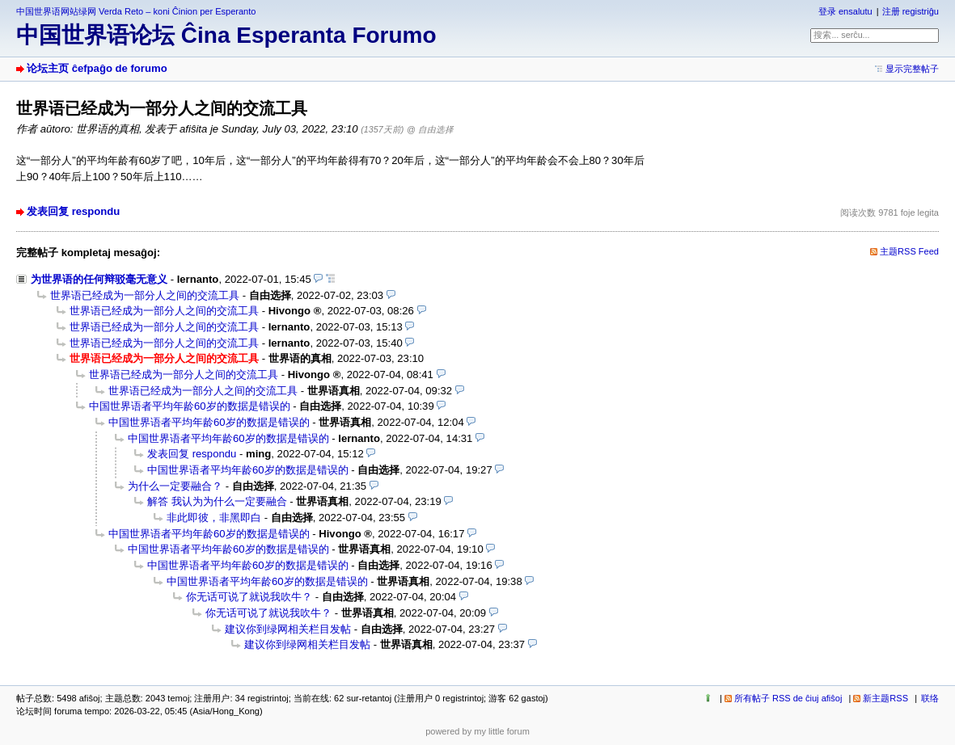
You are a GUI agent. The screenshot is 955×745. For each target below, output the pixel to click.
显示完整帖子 (912, 69)
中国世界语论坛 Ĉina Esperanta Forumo (226, 35)
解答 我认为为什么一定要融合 (217, 501)
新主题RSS (885, 698)
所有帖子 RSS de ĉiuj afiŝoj (788, 698)
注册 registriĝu (910, 11)
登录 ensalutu (845, 11)
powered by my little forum (477, 731)
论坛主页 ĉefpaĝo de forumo (97, 68)
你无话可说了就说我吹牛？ (249, 597)
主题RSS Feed (909, 251)
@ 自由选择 (430, 129)
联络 (930, 698)
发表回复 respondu (73, 211)
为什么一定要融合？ (175, 486)
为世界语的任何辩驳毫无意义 (99, 279)
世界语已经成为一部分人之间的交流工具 (144, 295)
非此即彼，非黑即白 (214, 517)
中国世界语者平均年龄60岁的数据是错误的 (189, 406)
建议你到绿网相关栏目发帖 (288, 629)
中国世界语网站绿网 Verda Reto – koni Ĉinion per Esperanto (136, 11)
